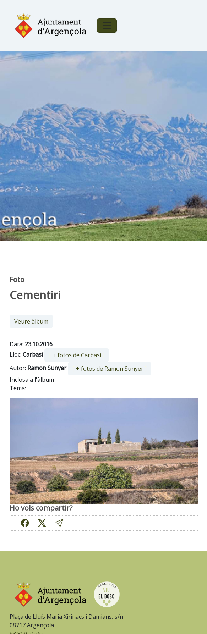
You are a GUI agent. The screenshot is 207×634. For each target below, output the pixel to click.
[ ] (76, 355)
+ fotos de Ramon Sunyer (109, 369)
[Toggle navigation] (107, 25)
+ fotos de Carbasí (76, 355)
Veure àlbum (31, 321)
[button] (59, 523)
